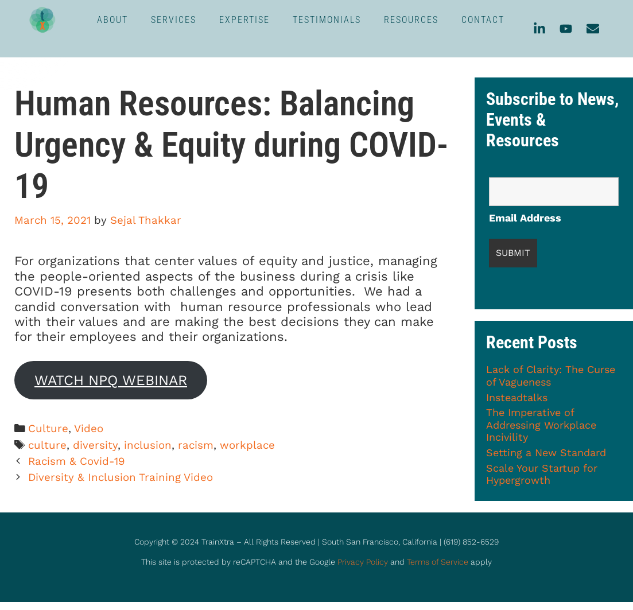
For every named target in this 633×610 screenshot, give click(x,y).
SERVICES (173, 19)
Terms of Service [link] (437, 561)
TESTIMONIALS (327, 19)
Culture (48, 428)
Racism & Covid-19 (76, 461)
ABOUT (112, 19)
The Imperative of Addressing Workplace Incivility (541, 424)
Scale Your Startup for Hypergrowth (541, 474)
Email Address (525, 218)
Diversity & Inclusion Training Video (120, 477)
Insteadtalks (516, 397)
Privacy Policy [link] (362, 561)
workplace (247, 445)
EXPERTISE (244, 19)
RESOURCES (411, 19)
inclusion (148, 445)
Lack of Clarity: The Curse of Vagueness (550, 375)
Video (88, 428)
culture (47, 445)
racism (195, 445)
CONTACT (482, 19)
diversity (95, 445)
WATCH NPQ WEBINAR (110, 380)
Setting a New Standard (546, 452)
